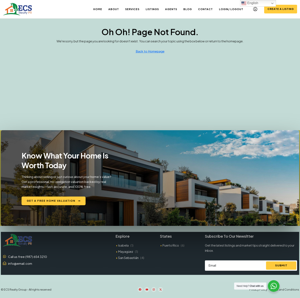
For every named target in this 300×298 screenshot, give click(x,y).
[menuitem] (255, 9)
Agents (171, 9)
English (249, 3)
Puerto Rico (170, 245)
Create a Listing (280, 9)
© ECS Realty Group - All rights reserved (26, 289)
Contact (205, 9)
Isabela (123, 245)
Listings (152, 9)
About (113, 9)
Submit (281, 265)
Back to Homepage (150, 51)
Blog (187, 9)
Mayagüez (125, 251)
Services (132, 9)
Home (97, 9)
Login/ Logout (231, 9)
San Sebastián (128, 258)
